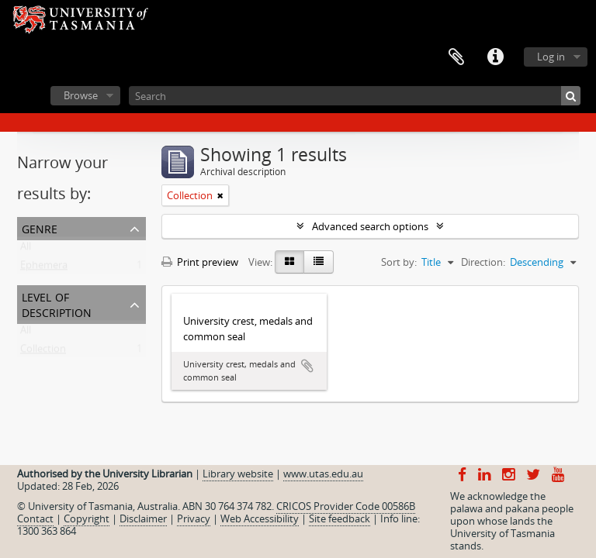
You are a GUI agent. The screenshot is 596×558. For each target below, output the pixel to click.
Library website (238, 473)
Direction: (483, 262)
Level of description (57, 303)
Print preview (199, 262)
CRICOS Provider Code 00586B (345, 506)
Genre (39, 227)
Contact (35, 518)
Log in (551, 57)
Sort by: (399, 262)
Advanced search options (370, 226)
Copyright (86, 518)
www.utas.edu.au (323, 473)
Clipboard (456, 57)
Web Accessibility (259, 518)
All (25, 250)
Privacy (193, 518)
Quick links (495, 57)
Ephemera (44, 268)
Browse (81, 95)
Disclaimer (143, 518)
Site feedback (339, 518)
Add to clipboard (307, 366)
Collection (43, 352)
